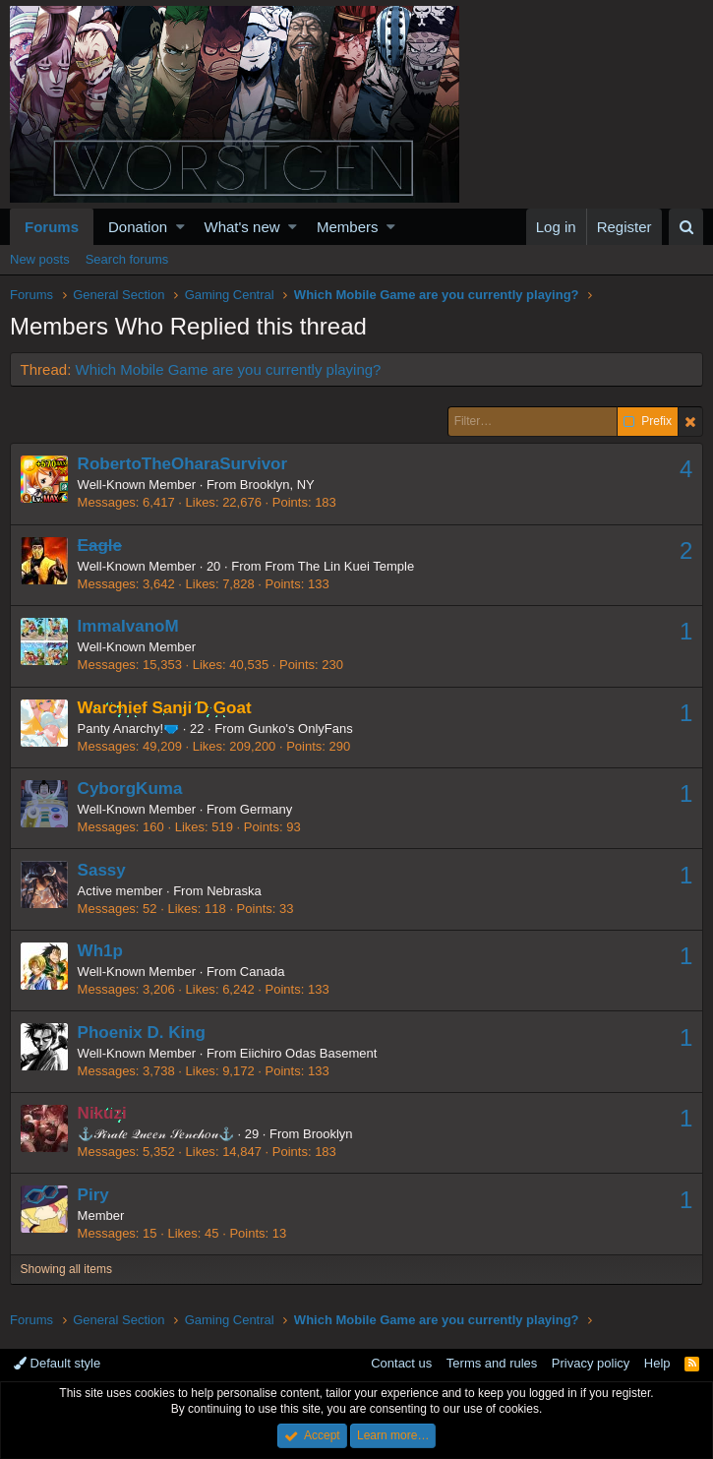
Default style (57, 1363)
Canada (262, 971)
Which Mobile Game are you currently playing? (229, 369)
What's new (242, 226)
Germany (266, 809)
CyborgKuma (130, 788)
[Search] (686, 227)
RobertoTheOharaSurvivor (183, 464)
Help (657, 1363)
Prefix (648, 421)
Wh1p (100, 951)
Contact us (401, 1363)
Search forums (127, 259)
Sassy (102, 870)
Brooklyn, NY (277, 484)
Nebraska (235, 890)
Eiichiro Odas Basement (308, 1053)
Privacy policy (590, 1363)
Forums (52, 226)
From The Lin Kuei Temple (340, 566)
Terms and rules (491, 1363)
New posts (40, 259)
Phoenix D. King (142, 1032)
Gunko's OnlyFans (301, 728)
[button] (180, 227)
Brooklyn (328, 1133)
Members (348, 226)
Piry (93, 1194)
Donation (137, 226)
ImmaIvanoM (128, 626)
